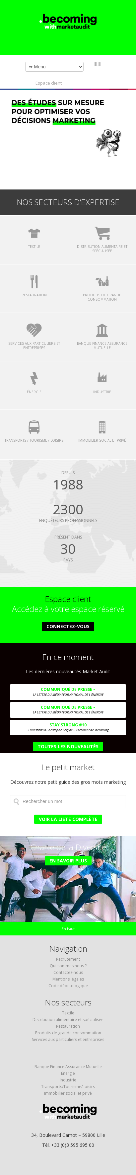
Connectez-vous (68, 626)
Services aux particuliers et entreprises (68, 1039)
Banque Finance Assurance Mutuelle (68, 1066)
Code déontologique (68, 986)
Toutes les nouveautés (68, 746)
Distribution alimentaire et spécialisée (68, 1019)
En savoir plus (68, 860)
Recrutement (68, 959)
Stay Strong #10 (68, 728)
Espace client (48, 83)
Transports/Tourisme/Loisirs (68, 1086)
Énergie (68, 1073)
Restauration (68, 1026)
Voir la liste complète (68, 819)
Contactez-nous (68, 972)
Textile (68, 1013)
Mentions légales (68, 979)
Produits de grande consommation (68, 1033)
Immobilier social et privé (68, 1093)
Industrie (68, 1080)
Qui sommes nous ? (68, 966)
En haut (68, 928)
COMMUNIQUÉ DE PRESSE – (68, 693)
